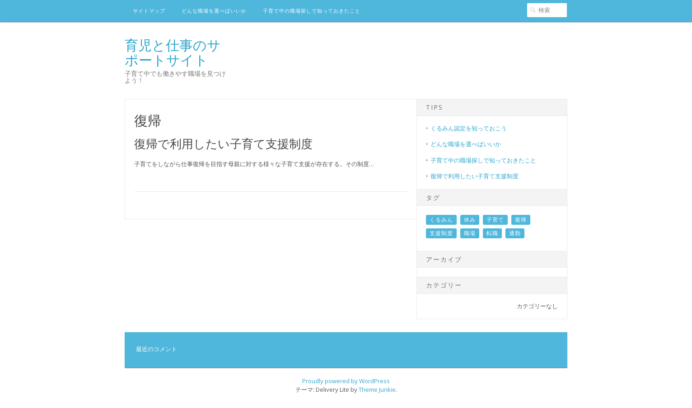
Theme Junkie (377, 389)
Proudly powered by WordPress (346, 381)
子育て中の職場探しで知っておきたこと (311, 10)
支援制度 (441, 233)
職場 (470, 233)
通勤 (515, 233)
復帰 (521, 219)
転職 (492, 233)
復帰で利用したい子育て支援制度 (223, 143)
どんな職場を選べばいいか (214, 10)
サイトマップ (149, 10)
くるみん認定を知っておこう (468, 128)
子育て (495, 219)
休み (470, 219)
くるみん (441, 219)
